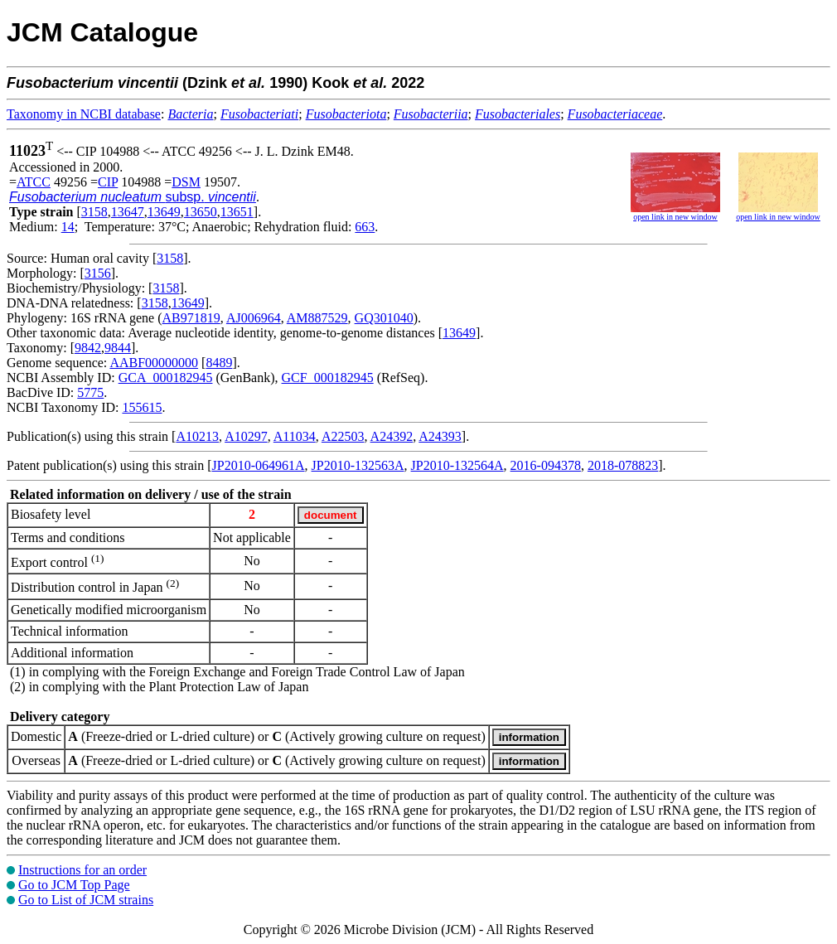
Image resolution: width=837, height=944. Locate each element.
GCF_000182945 (328, 377)
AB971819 (191, 318)
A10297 (246, 436)
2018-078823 (623, 465)
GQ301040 (384, 318)
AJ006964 (253, 318)
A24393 (440, 436)
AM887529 (317, 318)
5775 (90, 392)
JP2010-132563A (358, 465)
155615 (142, 407)
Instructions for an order (82, 870)
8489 (219, 363)
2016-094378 (545, 465)
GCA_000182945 (166, 377)
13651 (237, 212)
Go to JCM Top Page (74, 885)
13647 (127, 212)
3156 (98, 273)
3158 (94, 212)
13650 (200, 212)
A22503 (343, 436)
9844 (117, 348)
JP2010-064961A (258, 465)
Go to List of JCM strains (85, 900)
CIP (108, 182)
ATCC (34, 182)
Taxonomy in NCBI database (84, 114)
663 (365, 227)
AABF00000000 (153, 363)
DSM (186, 182)
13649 (164, 212)
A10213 (197, 436)
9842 (88, 348)
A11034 (294, 436)
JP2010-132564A (457, 465)
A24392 (392, 436)
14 (68, 227)
